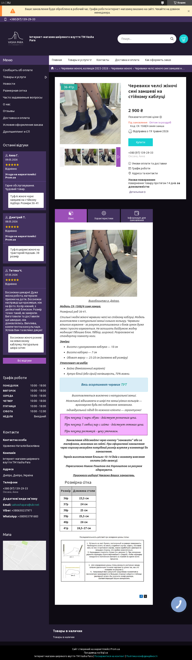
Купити (140, 142)
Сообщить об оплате (18, 70)
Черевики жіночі (121, 68)
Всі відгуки (25, 360)
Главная (57, 60)
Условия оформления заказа (23, 124)
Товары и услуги (78, 60)
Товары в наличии (63, 637)
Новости (9, 83)
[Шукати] (172, 38)
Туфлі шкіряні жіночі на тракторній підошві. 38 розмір (25, 253)
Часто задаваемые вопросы (22, 97)
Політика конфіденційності (142, 656)
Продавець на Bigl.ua (96, 652)
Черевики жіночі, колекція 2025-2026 (84, 68)
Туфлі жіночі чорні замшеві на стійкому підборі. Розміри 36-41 (24, 200)
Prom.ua (115, 649)
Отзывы (8, 111)
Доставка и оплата (127, 60)
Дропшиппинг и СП (16, 131)
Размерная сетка (15, 90)
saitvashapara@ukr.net (25, 504)
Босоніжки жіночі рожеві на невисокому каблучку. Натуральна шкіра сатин (26, 343)
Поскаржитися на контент (109, 656)
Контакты (103, 60)
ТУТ (124, 384)
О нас (6, 104)
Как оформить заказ (158, 60)
